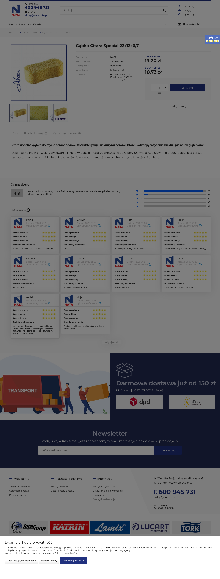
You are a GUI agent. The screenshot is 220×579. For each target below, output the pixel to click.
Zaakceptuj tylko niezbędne (21, 560)
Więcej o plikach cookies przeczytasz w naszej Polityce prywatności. (41, 553)
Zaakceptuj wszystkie (73, 560)
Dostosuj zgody (49, 560)
